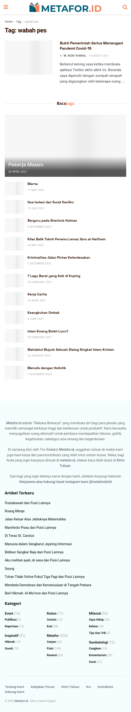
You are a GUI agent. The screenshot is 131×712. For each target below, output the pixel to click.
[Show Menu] (6, 7)
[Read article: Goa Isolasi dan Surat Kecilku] (14, 207)
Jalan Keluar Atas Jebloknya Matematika (35, 519)
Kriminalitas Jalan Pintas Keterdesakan (58, 257)
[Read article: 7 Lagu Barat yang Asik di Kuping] (14, 280)
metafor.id (67, 460)
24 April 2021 (36, 300)
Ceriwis (51, 620)
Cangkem (95, 648)
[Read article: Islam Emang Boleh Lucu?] (14, 336)
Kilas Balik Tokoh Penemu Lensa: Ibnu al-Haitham (66, 239)
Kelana (93, 626)
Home (8, 22)
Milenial (95, 613)
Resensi (52, 655)
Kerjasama (27, 481)
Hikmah (10, 642)
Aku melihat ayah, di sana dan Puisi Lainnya (37, 560)
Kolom (51, 613)
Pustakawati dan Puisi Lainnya (27, 503)
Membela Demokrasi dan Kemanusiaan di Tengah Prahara (48, 585)
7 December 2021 (39, 264)
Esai (49, 626)
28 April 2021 (17, 172)
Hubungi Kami (14, 692)
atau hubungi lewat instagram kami (62, 481)
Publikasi (11, 620)
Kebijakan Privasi (43, 687)
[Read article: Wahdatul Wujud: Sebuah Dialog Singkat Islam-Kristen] (14, 354)
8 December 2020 (39, 227)
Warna (32, 184)
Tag (18, 22)
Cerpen (51, 642)
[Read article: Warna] (14, 188)
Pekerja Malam (25, 164)
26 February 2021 (39, 282)
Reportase (11, 626)
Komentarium (97, 655)
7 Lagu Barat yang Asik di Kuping (53, 276)
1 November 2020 (39, 374)
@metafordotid (100, 481)
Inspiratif (11, 635)
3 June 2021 (35, 319)
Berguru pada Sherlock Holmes (52, 220)
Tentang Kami (14, 687)
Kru (88, 687)
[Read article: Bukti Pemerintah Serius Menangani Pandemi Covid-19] (29, 58)
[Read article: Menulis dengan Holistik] (14, 372)
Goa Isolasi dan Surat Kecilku (50, 202)
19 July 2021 (36, 208)
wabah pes (31, 22)
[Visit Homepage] (65, 7)
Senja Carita (37, 294)
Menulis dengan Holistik (46, 368)
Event (9, 613)
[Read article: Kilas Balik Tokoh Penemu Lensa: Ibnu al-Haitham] (14, 244)
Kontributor (105, 687)
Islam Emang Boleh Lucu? (47, 331)
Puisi (50, 648)
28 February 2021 (39, 337)
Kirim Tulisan (70, 687)
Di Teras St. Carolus (19, 535)
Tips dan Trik (97, 633)
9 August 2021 (99, 56)
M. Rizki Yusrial (75, 56)
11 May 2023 (35, 190)
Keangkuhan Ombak (43, 312)
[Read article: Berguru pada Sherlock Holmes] (14, 225)
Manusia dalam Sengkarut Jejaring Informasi (38, 544)
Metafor (53, 635)
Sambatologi (98, 642)
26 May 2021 (35, 245)
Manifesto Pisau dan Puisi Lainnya (30, 527)
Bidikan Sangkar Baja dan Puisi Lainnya (34, 552)
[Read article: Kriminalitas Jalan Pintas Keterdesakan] (14, 262)
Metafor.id (13, 423)
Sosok (9, 648)
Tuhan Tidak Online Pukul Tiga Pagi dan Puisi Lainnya (45, 576)
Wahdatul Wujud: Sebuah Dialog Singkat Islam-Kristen (70, 349)
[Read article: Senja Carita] (14, 299)
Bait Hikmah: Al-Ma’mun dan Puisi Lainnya (36, 593)
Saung (9, 568)
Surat (92, 662)
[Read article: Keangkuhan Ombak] (14, 317)
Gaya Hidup (96, 620)
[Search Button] (125, 7)
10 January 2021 (39, 356)
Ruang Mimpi (15, 511)
